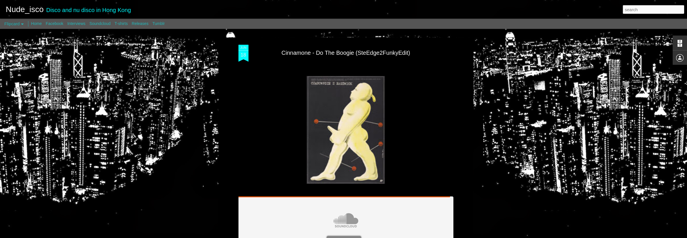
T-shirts (121, 23)
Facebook (54, 23)
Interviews (76, 23)
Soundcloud (100, 23)
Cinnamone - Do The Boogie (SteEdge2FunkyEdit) (345, 53)
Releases (140, 23)
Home (36, 23)
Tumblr (158, 23)
